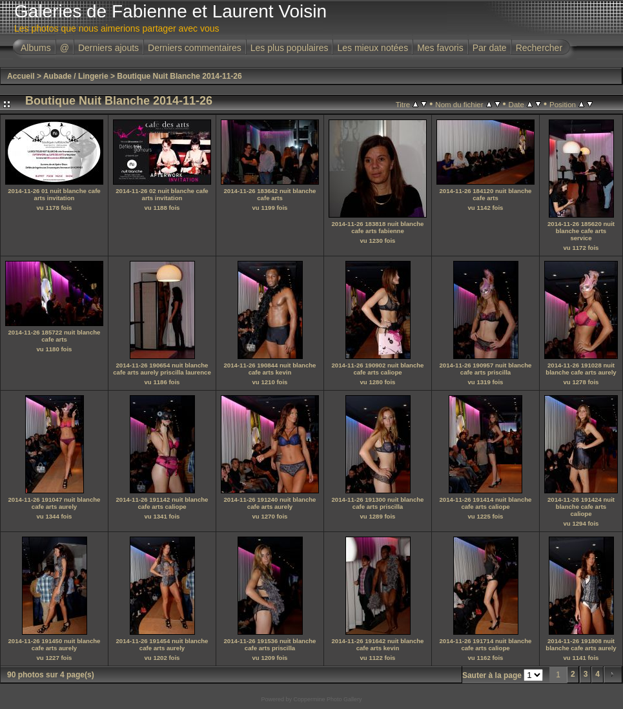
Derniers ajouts (108, 48)
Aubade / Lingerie (75, 76)
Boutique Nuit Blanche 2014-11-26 (179, 76)
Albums (36, 48)
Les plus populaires (289, 48)
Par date (490, 48)
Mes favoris (440, 48)
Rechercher (539, 48)
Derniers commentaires (194, 48)
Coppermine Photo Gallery (327, 699)
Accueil (21, 76)
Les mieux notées (372, 48)
